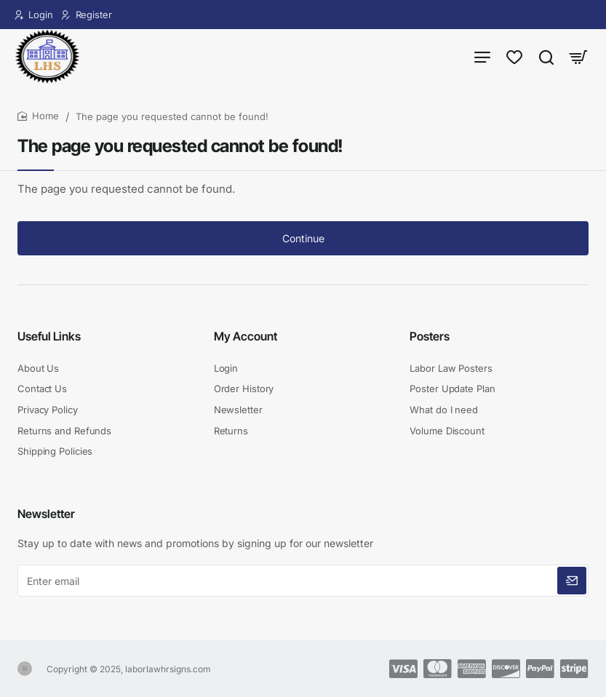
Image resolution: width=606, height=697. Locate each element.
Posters (430, 336)
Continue (303, 238)
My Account (245, 336)
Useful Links (49, 336)
